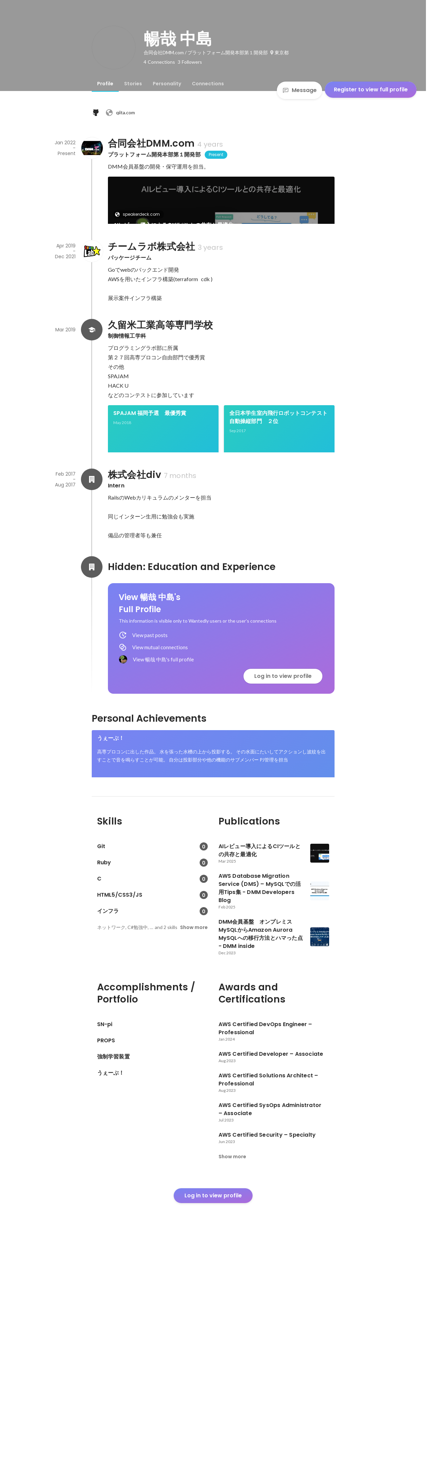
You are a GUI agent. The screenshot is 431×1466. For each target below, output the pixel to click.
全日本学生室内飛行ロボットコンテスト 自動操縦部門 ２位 (279, 510)
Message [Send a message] (299, 90)
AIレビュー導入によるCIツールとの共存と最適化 (173, 225)
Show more (194, 1136)
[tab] (105, 84)
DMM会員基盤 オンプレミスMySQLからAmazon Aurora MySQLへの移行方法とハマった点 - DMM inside (278, 291)
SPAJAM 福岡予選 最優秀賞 (149, 506)
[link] (221, 209)
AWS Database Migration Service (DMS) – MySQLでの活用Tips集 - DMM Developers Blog (160, 291)
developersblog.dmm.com (148, 276)
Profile (105, 83)
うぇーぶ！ (110, 924)
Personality (167, 83)
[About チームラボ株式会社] (92, 344)
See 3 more (268, 600)
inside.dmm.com (255, 276)
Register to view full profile (371, 89)
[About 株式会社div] (92, 665)
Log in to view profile (283, 862)
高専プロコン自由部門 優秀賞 (151, 576)
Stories (133, 83)
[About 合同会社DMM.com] (92, 148)
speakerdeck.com (139, 214)
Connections (208, 83)
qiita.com (120, 113)
